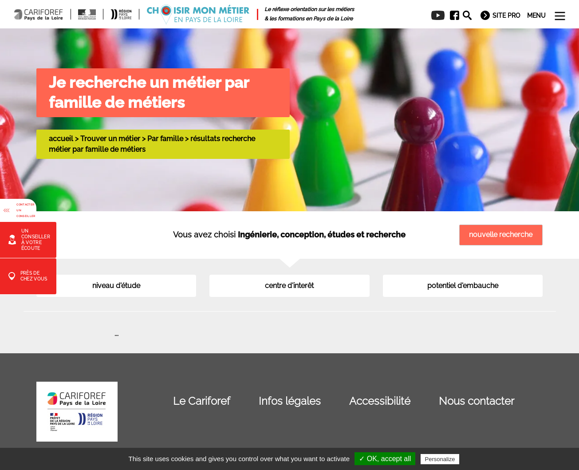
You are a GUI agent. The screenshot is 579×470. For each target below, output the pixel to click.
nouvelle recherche (500, 234)
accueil (61, 138)
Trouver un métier (110, 138)
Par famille (165, 138)
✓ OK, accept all (385, 458)
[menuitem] (451, 15)
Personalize (440, 459)
